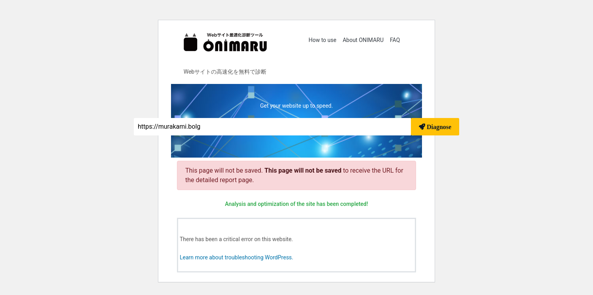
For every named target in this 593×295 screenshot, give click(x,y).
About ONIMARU (363, 40)
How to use (322, 40)
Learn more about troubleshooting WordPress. (236, 257)
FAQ (395, 40)
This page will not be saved (303, 170)
